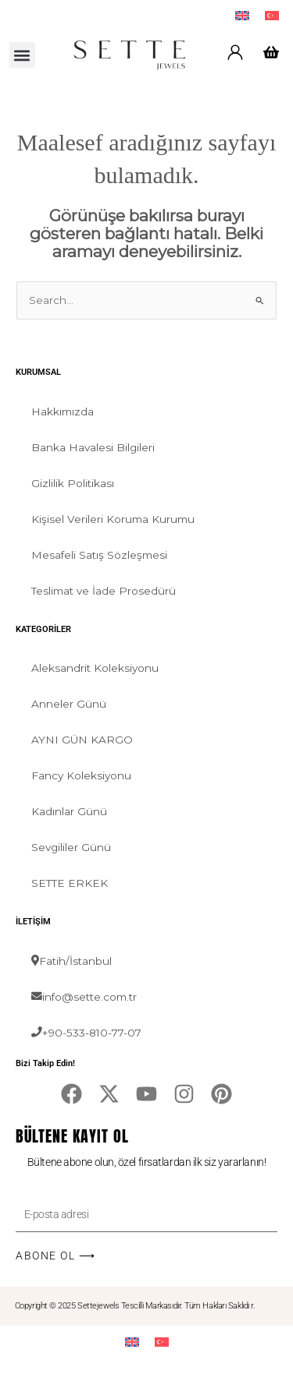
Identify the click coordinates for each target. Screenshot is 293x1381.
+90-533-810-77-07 (86, 1032)
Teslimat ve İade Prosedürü (103, 591)
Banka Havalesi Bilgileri (93, 447)
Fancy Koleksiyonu (81, 775)
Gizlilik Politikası (72, 483)
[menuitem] (242, 16)
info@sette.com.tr (84, 997)
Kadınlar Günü (69, 811)
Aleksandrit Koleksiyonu (95, 668)
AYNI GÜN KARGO (82, 739)
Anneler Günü (68, 704)
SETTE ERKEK (69, 883)
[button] (22, 55)
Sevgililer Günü (71, 847)
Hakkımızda (62, 411)
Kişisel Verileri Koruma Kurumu (113, 519)
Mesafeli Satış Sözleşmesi (99, 555)
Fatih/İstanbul (71, 961)
